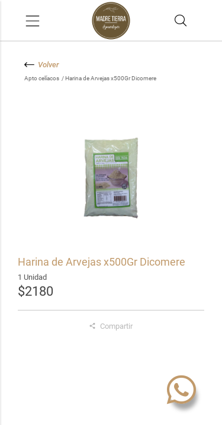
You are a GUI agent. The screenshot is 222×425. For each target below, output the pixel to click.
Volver (41, 65)
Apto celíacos (42, 78)
